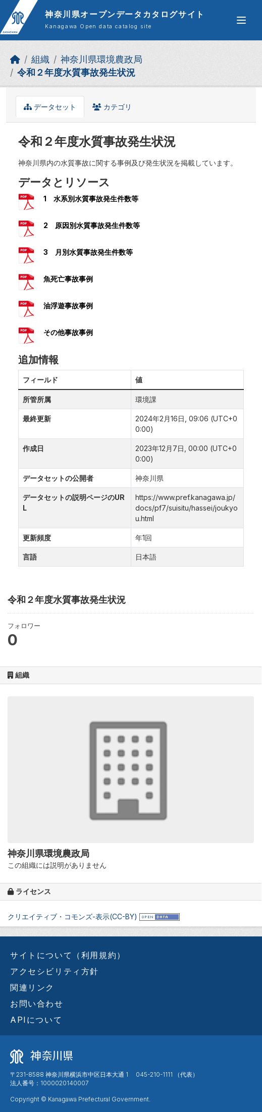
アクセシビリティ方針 (54, 971)
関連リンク (32, 987)
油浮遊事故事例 (68, 305)
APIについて (36, 1020)
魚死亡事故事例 (68, 278)
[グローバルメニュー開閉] (241, 20)
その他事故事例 (68, 332)
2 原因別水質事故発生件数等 (91, 225)
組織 (40, 59)
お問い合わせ (37, 1003)
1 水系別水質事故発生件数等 (90, 198)
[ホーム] (15, 59)
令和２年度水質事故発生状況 (76, 72)
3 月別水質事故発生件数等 (88, 252)
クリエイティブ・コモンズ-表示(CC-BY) (72, 916)
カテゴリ (112, 106)
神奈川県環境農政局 (101, 59)
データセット (50, 106)
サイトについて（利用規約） (68, 955)
